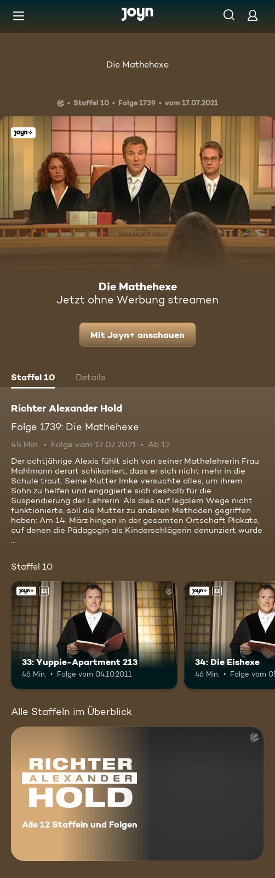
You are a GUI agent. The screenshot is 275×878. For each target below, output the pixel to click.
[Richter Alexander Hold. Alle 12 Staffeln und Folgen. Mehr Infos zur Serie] (137, 794)
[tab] (33, 379)
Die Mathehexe (137, 64)
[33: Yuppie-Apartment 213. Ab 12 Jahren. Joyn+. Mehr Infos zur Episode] (94, 635)
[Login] (252, 15)
